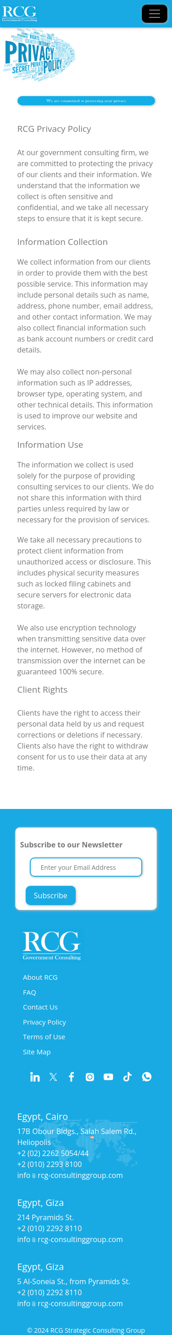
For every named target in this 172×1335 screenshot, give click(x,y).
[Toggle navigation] (154, 14)
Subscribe (50, 895)
